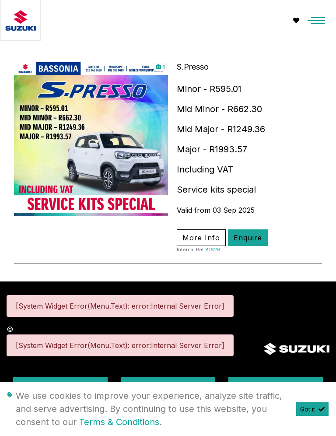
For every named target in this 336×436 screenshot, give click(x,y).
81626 (212, 249)
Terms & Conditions (119, 422)
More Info (201, 237)
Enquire (248, 237)
